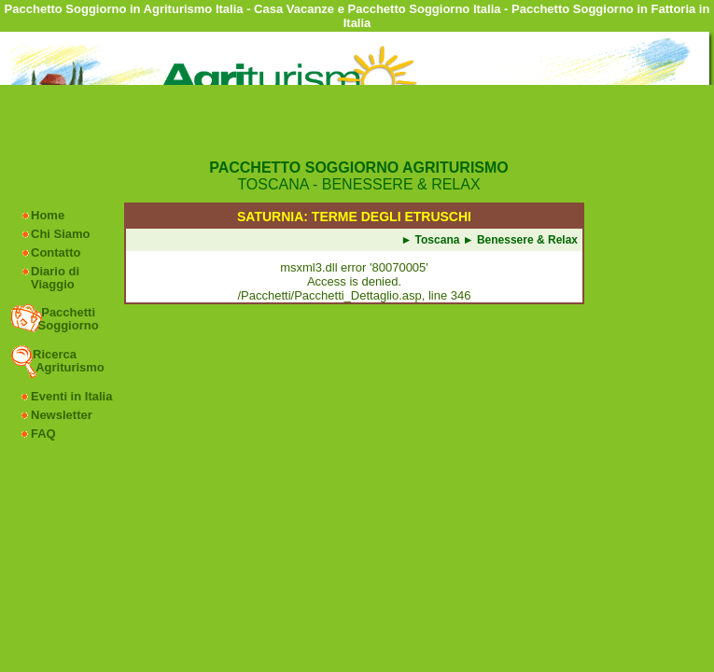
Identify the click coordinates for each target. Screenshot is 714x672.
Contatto (55, 252)
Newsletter (61, 415)
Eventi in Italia (71, 396)
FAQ (43, 434)
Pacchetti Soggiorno (67, 318)
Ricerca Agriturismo (69, 360)
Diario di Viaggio (55, 277)
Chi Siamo (61, 234)
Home (47, 215)
